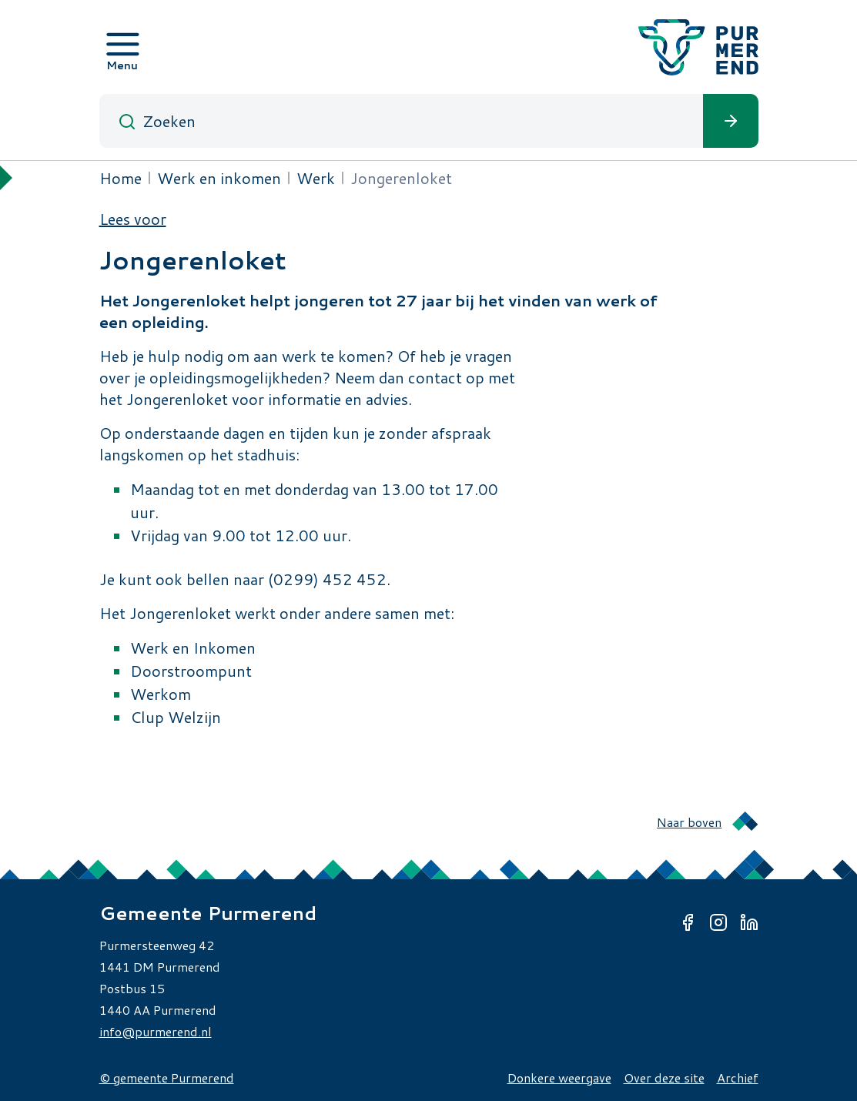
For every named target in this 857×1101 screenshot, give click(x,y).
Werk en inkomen (219, 178)
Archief (737, 1077)
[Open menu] (122, 46)
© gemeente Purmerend (166, 1077)
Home (120, 178)
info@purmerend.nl (155, 1031)
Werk (315, 178)
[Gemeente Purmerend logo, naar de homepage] (698, 47)
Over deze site (664, 1077)
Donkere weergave (559, 1077)
